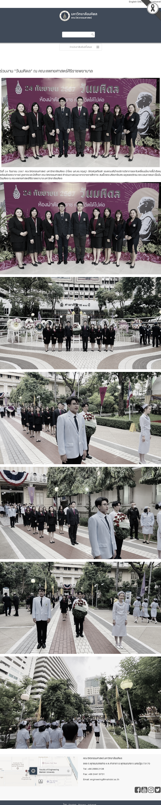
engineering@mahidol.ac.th (104, 779)
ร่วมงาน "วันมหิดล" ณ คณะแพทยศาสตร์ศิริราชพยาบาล (46, 71)
